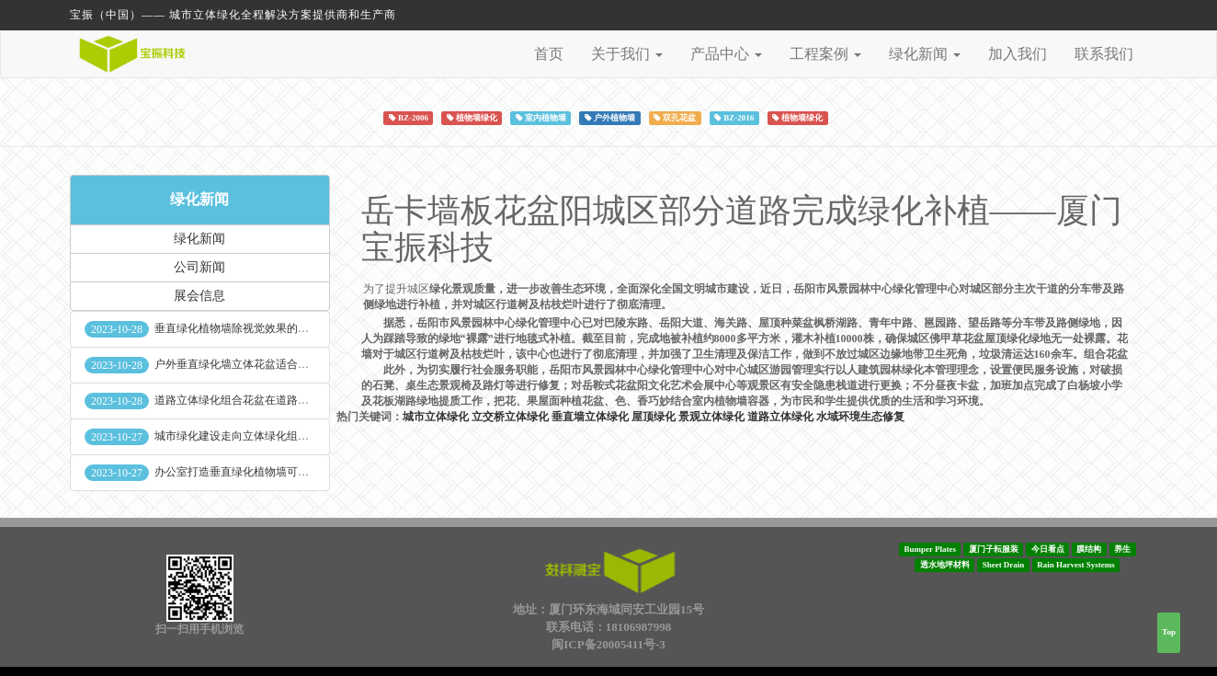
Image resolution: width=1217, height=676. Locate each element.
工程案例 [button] (825, 54)
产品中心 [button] (726, 54)
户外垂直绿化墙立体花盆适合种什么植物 (253, 364)
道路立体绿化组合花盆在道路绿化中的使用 (259, 400)
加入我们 (1017, 54)
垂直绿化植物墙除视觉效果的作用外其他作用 (264, 328)
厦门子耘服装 (993, 549)
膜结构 (1088, 549)
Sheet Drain (1004, 564)
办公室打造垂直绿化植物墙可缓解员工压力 (259, 471)
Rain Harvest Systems (1076, 564)
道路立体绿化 (780, 416)
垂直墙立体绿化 (590, 416)
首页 (548, 54)
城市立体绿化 (436, 416)
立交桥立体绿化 (510, 416)
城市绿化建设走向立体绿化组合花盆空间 (253, 436)
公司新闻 (199, 267)
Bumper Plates (930, 549)
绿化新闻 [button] (925, 54)
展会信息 (199, 296)
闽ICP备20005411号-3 (608, 644)
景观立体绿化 (711, 416)
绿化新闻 (199, 199)
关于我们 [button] (627, 54)
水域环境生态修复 (860, 416)
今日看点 (1047, 549)
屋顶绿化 (653, 416)
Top (1169, 631)
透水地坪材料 (945, 564)
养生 (1122, 549)
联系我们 (1104, 54)
